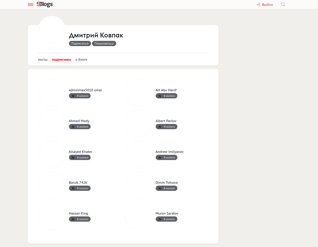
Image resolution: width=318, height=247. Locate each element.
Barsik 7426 (78, 182)
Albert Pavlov (166, 120)
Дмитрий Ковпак (96, 35)
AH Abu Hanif (166, 90)
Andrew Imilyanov (170, 151)
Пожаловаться (104, 43)
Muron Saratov (167, 213)
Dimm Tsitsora (167, 182)
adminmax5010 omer (85, 90)
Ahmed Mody (79, 120)
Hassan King (78, 213)
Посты (43, 59)
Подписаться (80, 43)
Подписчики (61, 59)
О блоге (81, 59)
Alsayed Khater (80, 151)
